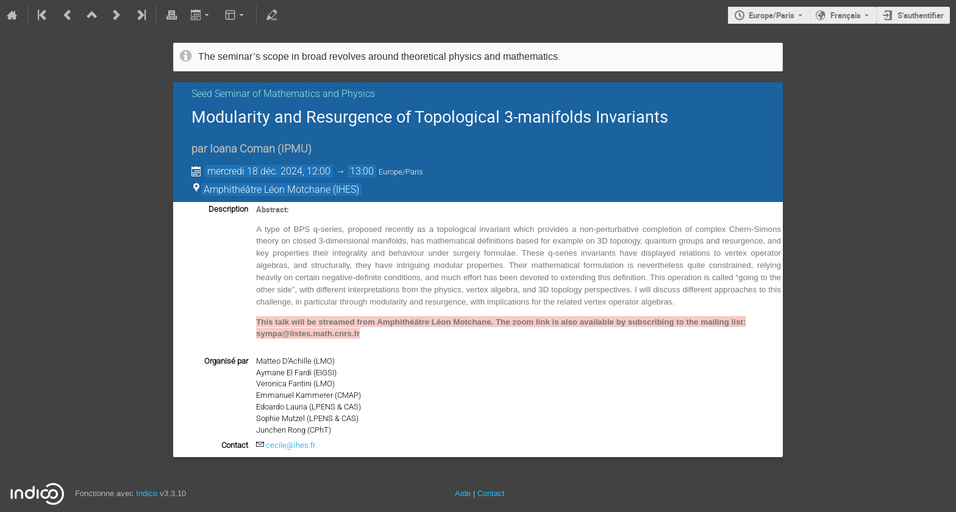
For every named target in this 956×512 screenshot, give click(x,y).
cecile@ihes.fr (290, 445)
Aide (463, 493)
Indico (146, 493)
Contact (491, 493)
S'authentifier (920, 15)
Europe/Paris (771, 15)
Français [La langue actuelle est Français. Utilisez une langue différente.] (845, 15)
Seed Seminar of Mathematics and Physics (283, 93)
